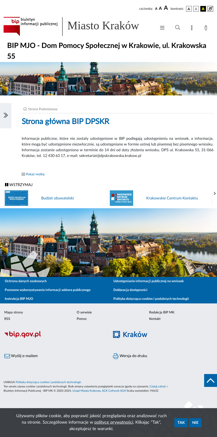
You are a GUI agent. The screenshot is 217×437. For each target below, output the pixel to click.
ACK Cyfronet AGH (114, 390)
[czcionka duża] (166, 8)
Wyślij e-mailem (21, 356)
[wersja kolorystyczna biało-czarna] (196, 9)
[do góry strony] (210, 380)
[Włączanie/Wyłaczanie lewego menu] (5, 115)
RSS (7, 319)
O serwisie (84, 312)
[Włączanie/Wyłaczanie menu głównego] (162, 28)
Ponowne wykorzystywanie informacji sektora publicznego (48, 290)
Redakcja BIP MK (161, 312)
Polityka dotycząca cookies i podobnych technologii (151, 299)
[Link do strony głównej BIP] (77, 26)
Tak (181, 423)
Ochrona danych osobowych (26, 281)
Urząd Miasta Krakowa (86, 390)
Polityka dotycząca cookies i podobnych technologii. (48, 382)
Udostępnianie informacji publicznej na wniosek (148, 281)
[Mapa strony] (193, 28)
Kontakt (155, 319)
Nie (195, 423)
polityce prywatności (113, 422)
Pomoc (82, 319)
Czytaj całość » (159, 386)
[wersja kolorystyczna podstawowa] (189, 9)
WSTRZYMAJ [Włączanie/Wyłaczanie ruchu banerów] (19, 185)
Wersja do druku (130, 356)
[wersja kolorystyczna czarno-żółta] (203, 9)
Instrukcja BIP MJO (19, 299)
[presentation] (214, 194)
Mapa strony (13, 312)
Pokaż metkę (35, 174)
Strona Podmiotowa (42, 109)
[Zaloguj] (207, 28)
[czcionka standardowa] (156, 8)
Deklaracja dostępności (130, 290)
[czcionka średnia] (160, 8)
